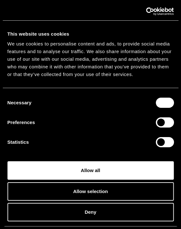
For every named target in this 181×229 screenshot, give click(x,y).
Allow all (90, 170)
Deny (90, 212)
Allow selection (90, 191)
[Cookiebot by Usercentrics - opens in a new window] (146, 11)
